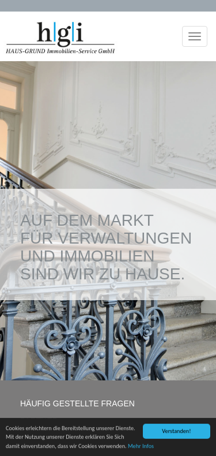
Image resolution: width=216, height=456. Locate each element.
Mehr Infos (141, 446)
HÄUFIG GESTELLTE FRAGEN (77, 403)
